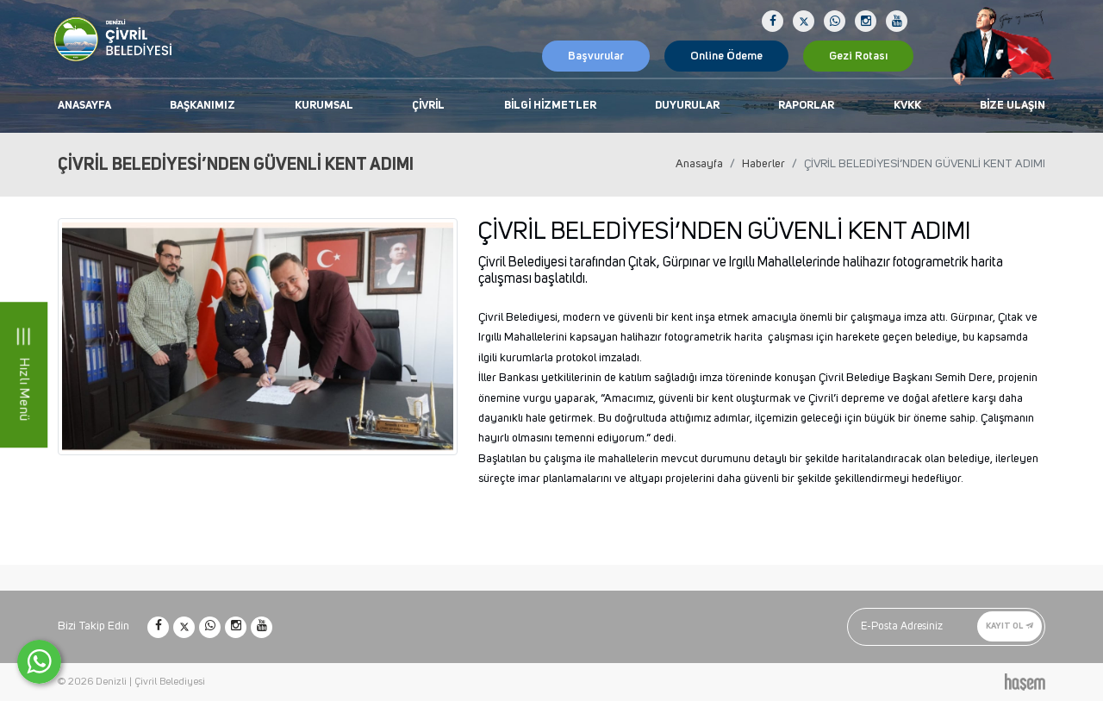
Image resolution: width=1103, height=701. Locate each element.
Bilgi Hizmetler (550, 105)
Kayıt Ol (1009, 626)
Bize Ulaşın (1012, 105)
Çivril (428, 105)
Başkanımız (202, 105)
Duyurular (687, 105)
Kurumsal (324, 105)
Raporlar (806, 105)
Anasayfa (84, 105)
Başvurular (596, 56)
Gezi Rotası (858, 56)
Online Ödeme (726, 56)
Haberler (763, 164)
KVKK (907, 105)
